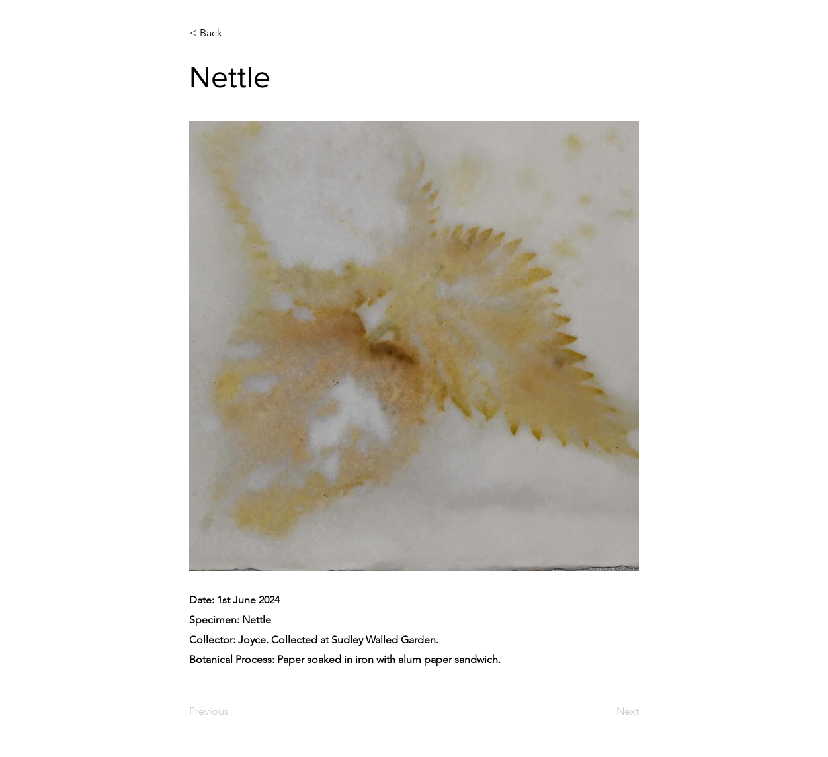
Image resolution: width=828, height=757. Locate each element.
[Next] (606, 712)
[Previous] (232, 712)
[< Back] (233, 33)
